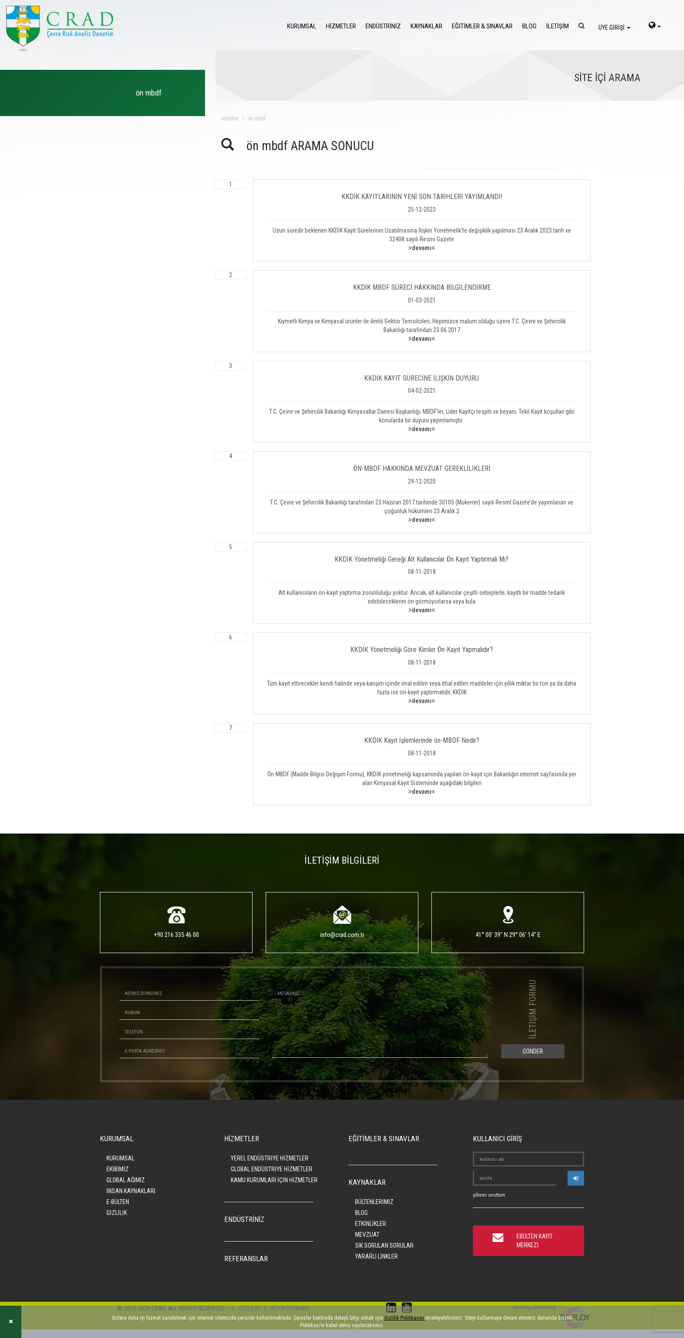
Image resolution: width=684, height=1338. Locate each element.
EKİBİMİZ (117, 1169)
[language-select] (654, 26)
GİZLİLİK (116, 1212)
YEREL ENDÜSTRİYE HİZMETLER (269, 1158)
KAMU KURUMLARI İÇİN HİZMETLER (274, 1180)
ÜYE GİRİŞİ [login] (614, 27)
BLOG (529, 26)
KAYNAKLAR (426, 26)
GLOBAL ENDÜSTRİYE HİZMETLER (271, 1169)
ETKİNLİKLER (370, 1223)
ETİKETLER (230, 119)
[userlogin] (576, 1178)
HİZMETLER (341, 26)
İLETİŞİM (557, 26)
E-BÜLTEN (117, 1201)
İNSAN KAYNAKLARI (130, 1190)
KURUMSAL (301, 26)
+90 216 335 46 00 (176, 935)
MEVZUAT (367, 1234)
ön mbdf (256, 119)
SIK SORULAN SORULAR (384, 1245)
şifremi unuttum (489, 1195)
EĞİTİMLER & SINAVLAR (482, 26)
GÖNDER (533, 1051)
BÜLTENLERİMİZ (374, 1201)
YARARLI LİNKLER (376, 1256)
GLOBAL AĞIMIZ (125, 1180)
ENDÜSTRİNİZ (383, 26)
